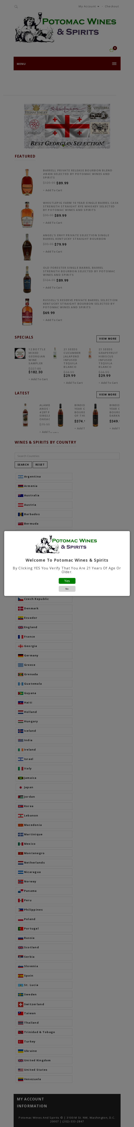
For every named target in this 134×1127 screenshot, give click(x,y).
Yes (67, 581)
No (67, 588)
